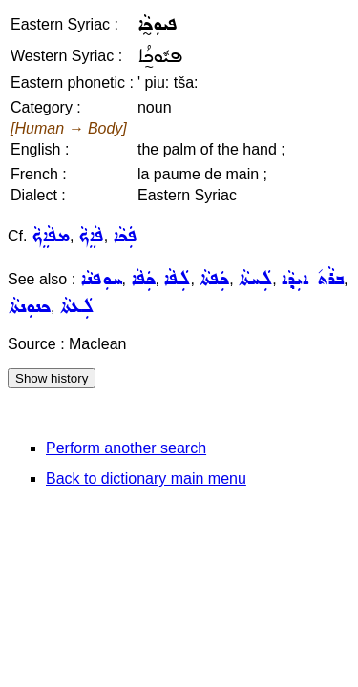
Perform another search (126, 448)
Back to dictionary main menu (146, 478)
